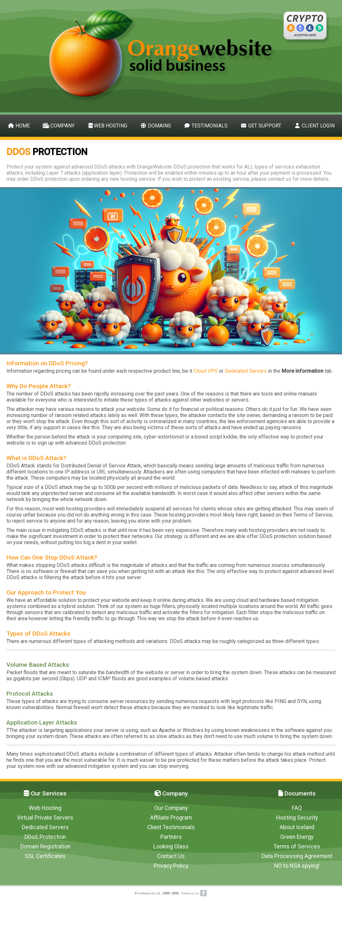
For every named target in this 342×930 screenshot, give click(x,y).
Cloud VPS (206, 371)
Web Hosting (107, 126)
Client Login (314, 126)
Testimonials (206, 126)
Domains (155, 126)
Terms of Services (297, 846)
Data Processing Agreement (297, 856)
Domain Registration (45, 846)
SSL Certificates (45, 856)
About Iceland (297, 827)
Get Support (260, 126)
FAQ (297, 808)
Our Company (171, 808)
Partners (171, 837)
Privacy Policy (171, 866)
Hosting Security (297, 817)
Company (59, 126)
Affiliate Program (171, 817)
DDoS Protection (45, 837)
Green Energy (296, 837)
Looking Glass (171, 846)
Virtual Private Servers (45, 817)
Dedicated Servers (246, 371)
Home (19, 126)
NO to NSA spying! (297, 866)
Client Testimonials (171, 827)
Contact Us (171, 856)
